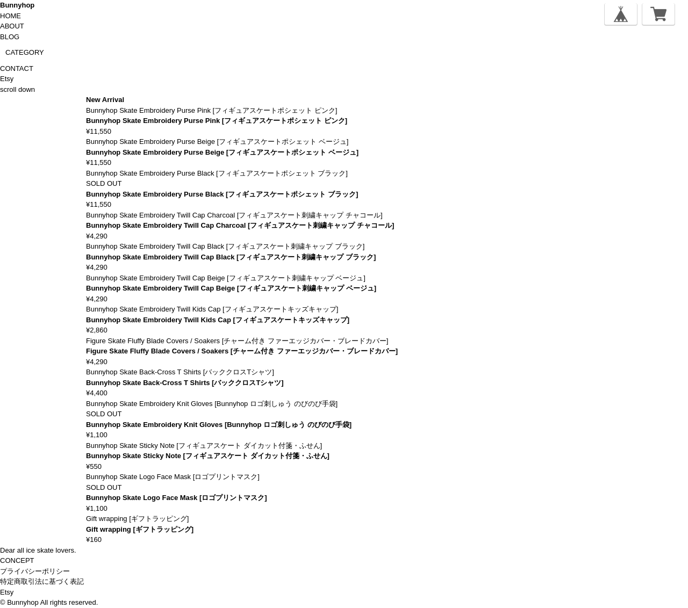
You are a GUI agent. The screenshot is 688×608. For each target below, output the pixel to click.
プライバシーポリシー (35, 571)
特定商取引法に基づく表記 (42, 581)
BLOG (9, 37)
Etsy (6, 79)
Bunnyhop (17, 5)
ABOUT (12, 26)
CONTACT (16, 68)
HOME (10, 16)
